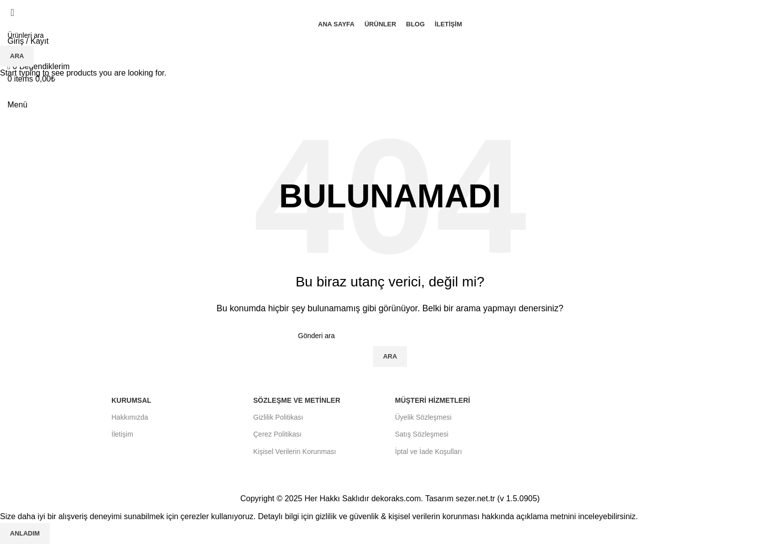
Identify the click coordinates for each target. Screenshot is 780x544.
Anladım (25, 533)
